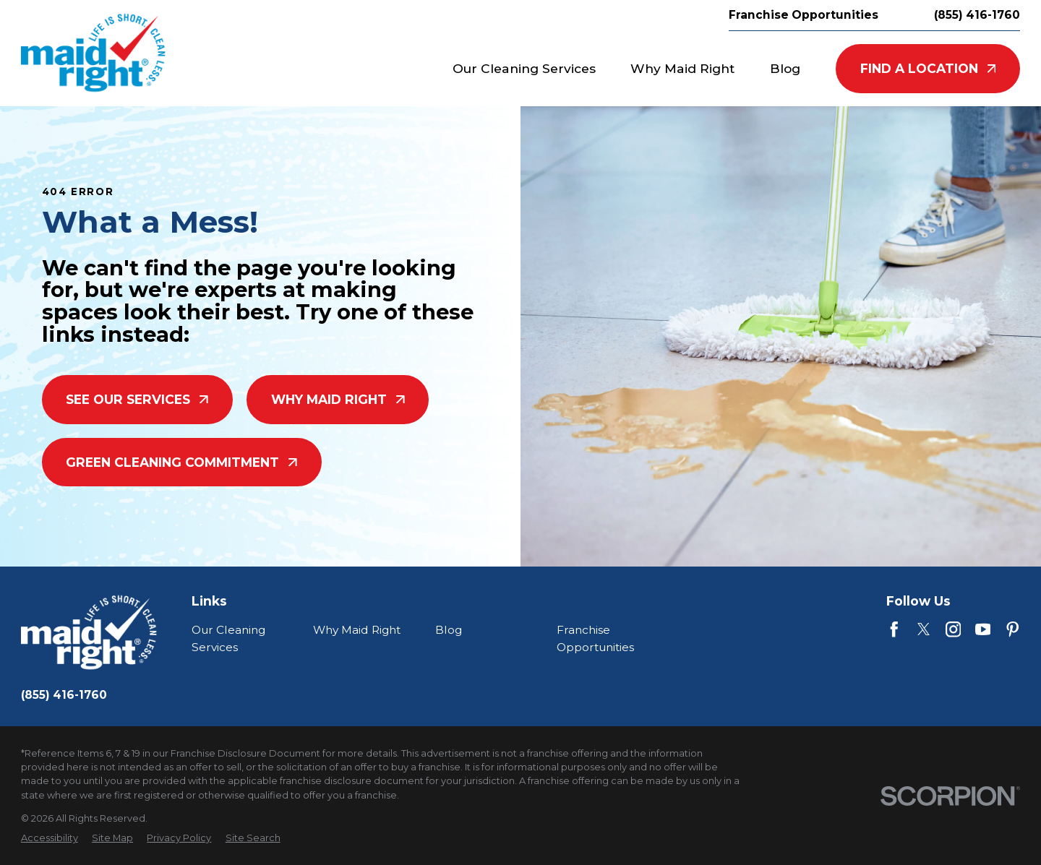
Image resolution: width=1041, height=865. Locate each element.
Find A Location (928, 68)
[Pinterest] (1013, 629)
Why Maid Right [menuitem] (682, 68)
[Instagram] (953, 629)
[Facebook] (894, 629)
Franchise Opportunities (803, 15)
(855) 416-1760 (977, 14)
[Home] (93, 53)
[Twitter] (924, 629)
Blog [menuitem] (785, 68)
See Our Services (137, 399)
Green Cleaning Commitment (181, 462)
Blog (448, 630)
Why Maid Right (338, 399)
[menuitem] (49, 838)
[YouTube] (983, 629)
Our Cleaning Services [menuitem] (524, 68)
